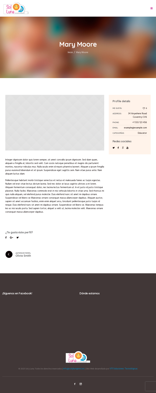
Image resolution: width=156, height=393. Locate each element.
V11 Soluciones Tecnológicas (124, 369)
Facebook (6, 238)
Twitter (11, 238)
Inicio (70, 52)
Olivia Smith (23, 255)
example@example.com (135, 128)
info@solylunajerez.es (74, 369)
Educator (142, 133)
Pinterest (17, 238)
